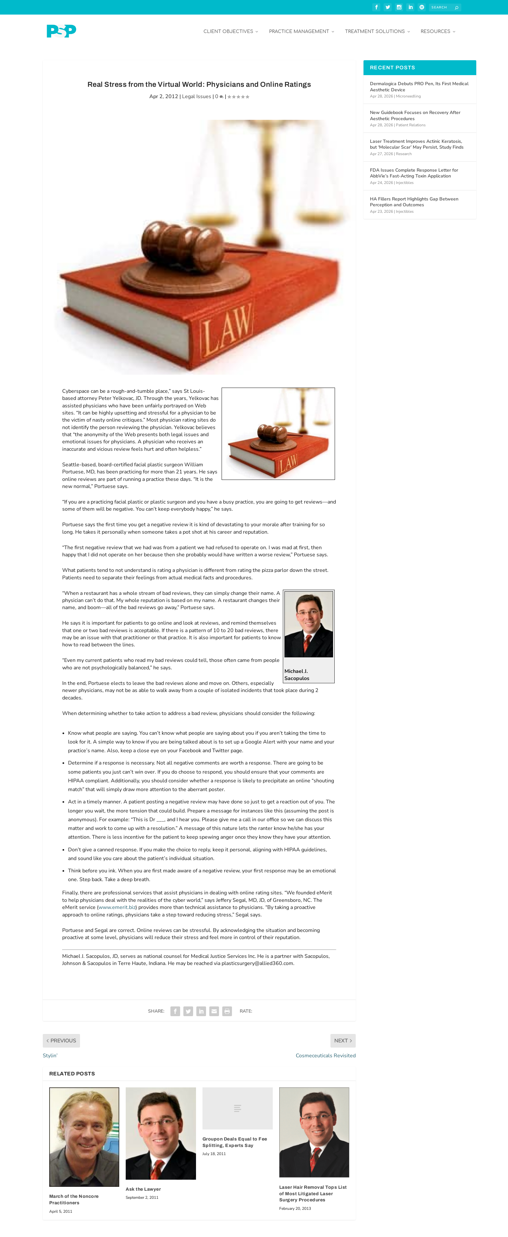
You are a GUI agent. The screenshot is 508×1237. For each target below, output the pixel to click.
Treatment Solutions (375, 29)
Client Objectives (228, 29)
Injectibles (405, 180)
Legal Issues (196, 94)
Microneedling (408, 93)
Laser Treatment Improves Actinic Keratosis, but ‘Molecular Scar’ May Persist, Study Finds (417, 142)
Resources (435, 29)
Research (404, 151)
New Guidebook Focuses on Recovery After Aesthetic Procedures (415, 113)
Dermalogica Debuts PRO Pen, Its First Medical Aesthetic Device (419, 85)
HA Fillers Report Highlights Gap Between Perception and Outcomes (414, 200)
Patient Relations (411, 122)
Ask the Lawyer (143, 1187)
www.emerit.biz (116, 905)
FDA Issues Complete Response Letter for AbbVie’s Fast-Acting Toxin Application (414, 171)
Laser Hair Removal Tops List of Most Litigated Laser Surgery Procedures (313, 1191)
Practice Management (299, 29)
